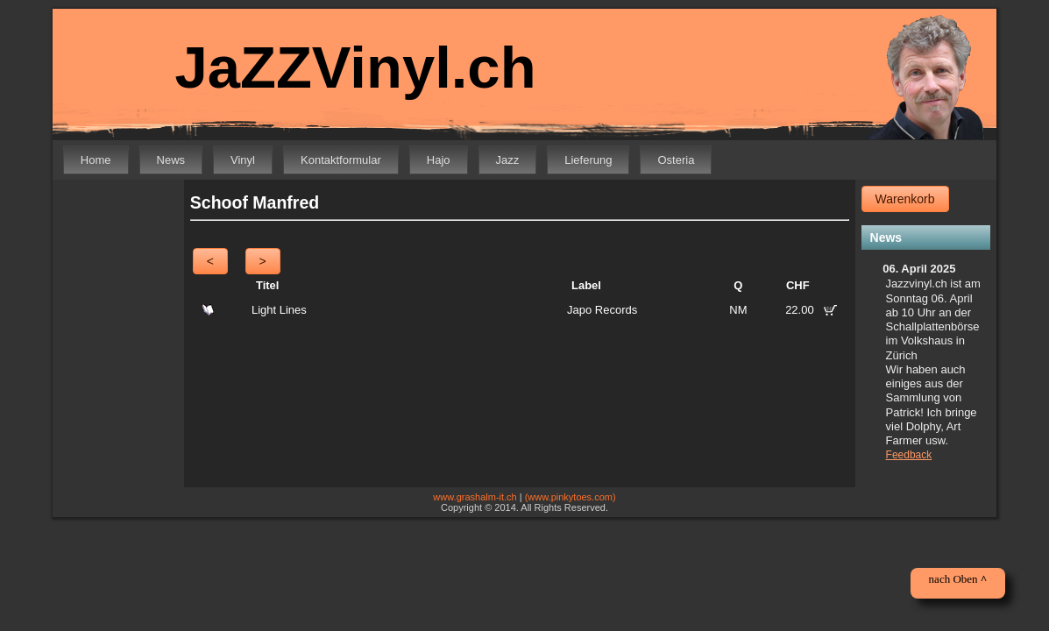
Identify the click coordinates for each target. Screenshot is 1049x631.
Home (96, 160)
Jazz (508, 160)
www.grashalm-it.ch (474, 497)
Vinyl (242, 160)
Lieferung (588, 160)
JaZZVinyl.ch (343, 68)
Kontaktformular (341, 160)
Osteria (675, 160)
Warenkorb (905, 199)
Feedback (909, 455)
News (171, 160)
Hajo (438, 160)
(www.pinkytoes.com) (570, 497)
